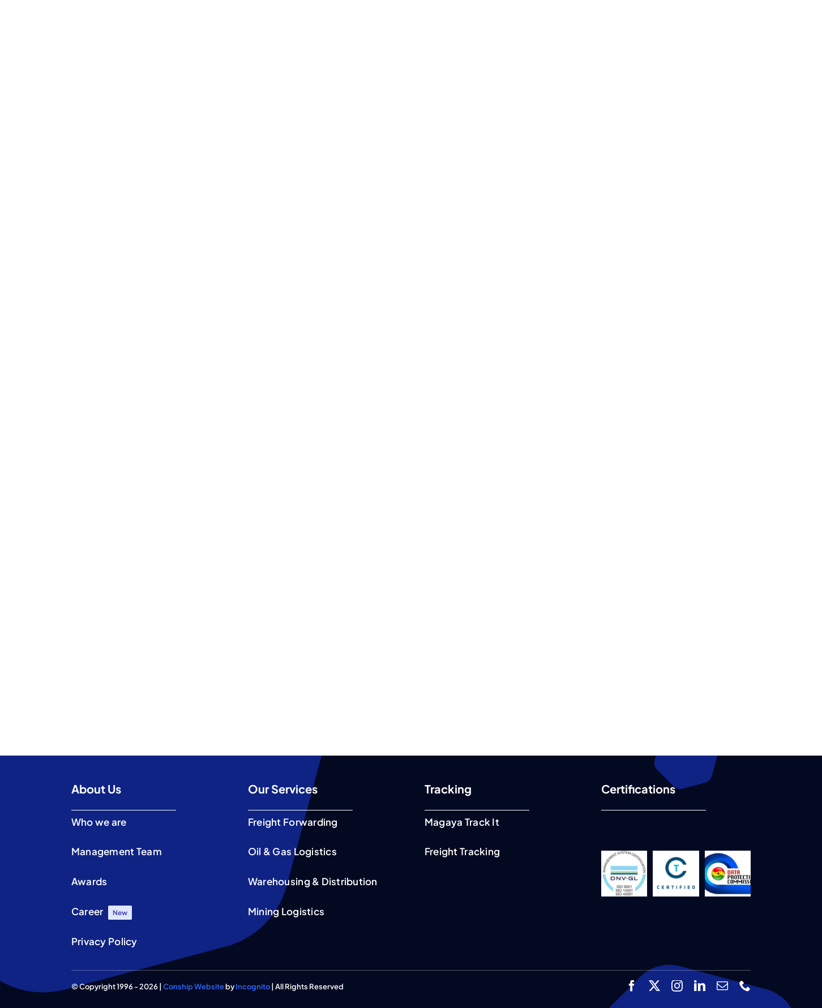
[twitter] (654, 986)
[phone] (745, 986)
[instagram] (677, 986)
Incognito (253, 986)
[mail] (722, 986)
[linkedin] (699, 986)
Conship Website (193, 986)
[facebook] (631, 986)
